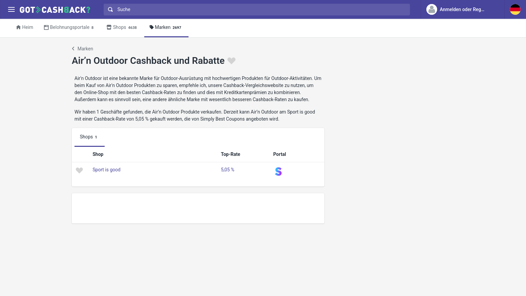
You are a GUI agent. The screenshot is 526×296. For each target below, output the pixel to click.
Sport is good (106, 169)
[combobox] (255, 9)
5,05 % (227, 169)
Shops (122, 28)
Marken (166, 28)
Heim (24, 27)
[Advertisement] (198, 208)
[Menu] (11, 9)
